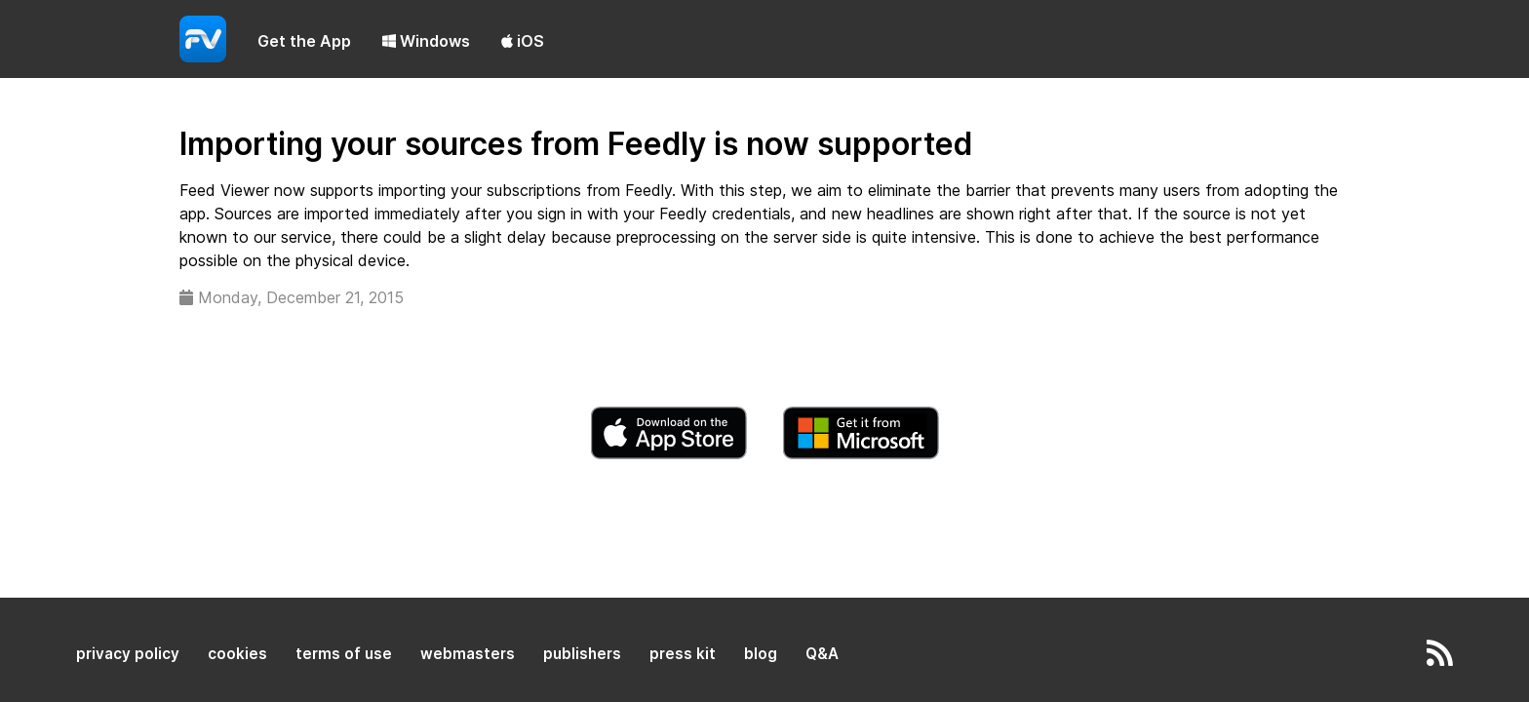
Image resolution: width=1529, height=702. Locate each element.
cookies (237, 653)
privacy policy (127, 653)
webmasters (467, 653)
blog (760, 653)
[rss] (1440, 658)
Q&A (822, 653)
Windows (426, 41)
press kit (682, 653)
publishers (582, 653)
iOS (522, 41)
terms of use (343, 653)
